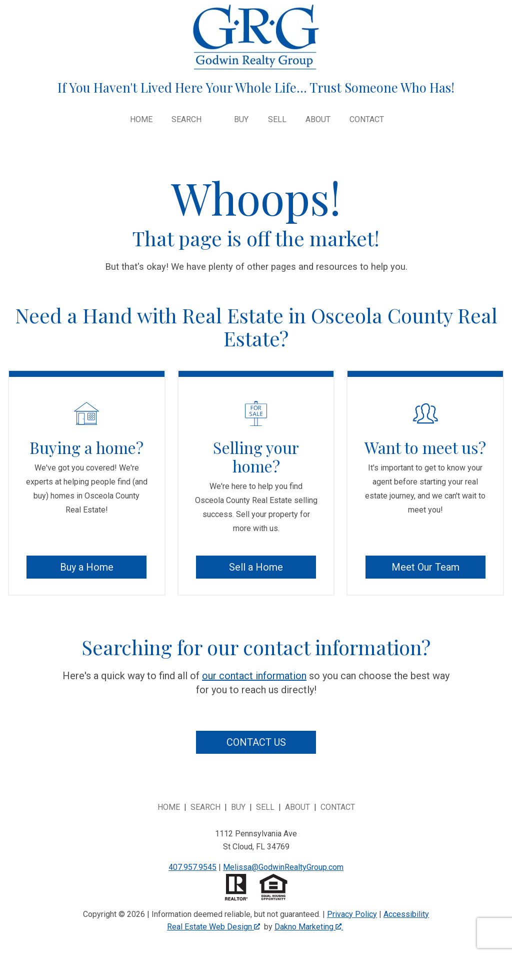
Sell (277, 120)
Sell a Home (256, 567)
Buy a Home (87, 567)
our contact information (254, 676)
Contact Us (256, 742)
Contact (367, 120)
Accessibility (406, 914)
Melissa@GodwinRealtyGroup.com (283, 867)
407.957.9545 (192, 867)
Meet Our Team (426, 567)
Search (205, 807)
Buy (241, 120)
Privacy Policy (352, 914)
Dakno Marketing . (308, 926)
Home (141, 120)
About (318, 120)
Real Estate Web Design (213, 926)
